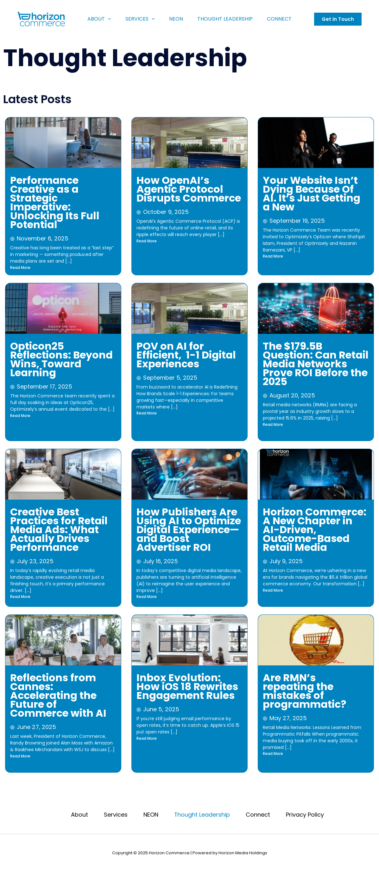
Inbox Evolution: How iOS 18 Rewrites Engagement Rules (187, 686)
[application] (106, 19)
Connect (283, 18)
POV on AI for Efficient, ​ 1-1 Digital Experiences (186, 355)
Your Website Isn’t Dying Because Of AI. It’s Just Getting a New (311, 193)
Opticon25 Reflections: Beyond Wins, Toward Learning (61, 359)
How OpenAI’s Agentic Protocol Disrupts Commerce (188, 189)
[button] (339, 19)
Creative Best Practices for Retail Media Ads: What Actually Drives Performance (59, 529)
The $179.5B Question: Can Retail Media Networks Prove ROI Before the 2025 (316, 364)
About (97, 19)
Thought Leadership (227, 18)
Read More (20, 267)
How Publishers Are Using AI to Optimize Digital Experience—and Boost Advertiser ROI (188, 529)
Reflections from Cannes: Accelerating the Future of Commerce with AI (58, 695)
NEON (177, 18)
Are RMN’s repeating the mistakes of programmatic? (304, 690)
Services (140, 19)
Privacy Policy (305, 815)
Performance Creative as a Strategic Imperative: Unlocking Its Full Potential (54, 202)
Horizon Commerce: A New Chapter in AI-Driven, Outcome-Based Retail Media (314, 529)
